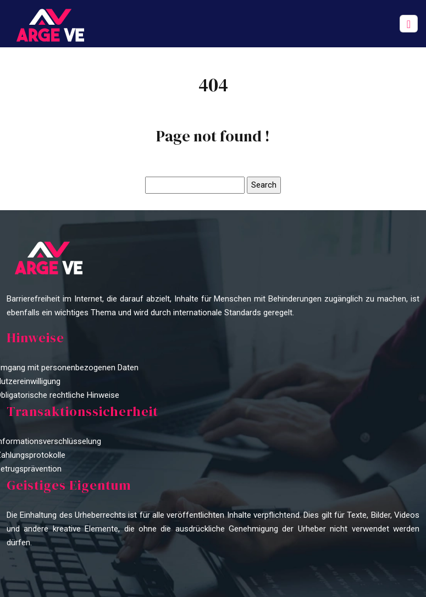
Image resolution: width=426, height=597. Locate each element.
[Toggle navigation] (409, 24)
